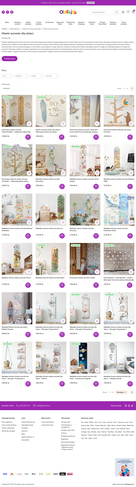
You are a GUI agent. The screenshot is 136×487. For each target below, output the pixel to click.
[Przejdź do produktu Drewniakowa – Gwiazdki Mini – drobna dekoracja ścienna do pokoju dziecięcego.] (119, 259)
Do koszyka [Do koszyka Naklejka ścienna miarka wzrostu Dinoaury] (97, 235)
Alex (99, 432)
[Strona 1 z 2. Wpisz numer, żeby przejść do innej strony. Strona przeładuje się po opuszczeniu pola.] (124, 88)
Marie (87, 422)
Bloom (114, 425)
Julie (95, 422)
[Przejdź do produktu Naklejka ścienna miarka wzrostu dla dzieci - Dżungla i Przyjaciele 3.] (119, 308)
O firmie (64, 433)
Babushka (130, 425)
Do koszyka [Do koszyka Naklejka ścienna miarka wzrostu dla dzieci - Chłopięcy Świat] (131, 383)
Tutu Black (118, 432)
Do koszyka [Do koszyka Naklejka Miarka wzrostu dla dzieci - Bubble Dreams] (29, 334)
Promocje (25, 428)
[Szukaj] (116, 12)
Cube (104, 422)
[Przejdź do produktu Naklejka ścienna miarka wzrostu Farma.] (17, 259)
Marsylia (103, 425)
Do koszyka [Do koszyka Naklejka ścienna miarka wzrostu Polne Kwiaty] (97, 186)
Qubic (90, 438)
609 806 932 (24, 406)
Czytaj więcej (9, 58)
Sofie (126, 435)
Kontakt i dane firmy (68, 430)
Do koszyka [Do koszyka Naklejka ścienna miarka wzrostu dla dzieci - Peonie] (63, 383)
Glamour (84, 435)
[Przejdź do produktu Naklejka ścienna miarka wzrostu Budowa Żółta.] (119, 160)
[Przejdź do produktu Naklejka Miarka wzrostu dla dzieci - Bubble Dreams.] (17, 308)
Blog (23, 434)
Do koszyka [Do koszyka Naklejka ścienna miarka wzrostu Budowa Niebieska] (29, 235)
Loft (98, 435)
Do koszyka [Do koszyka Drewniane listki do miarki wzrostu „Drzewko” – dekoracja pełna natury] (29, 186)
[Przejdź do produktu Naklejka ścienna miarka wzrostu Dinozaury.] (51, 160)
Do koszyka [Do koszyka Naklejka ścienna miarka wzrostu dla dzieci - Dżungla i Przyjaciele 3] (131, 334)
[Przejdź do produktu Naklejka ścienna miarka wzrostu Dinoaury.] (85, 210)
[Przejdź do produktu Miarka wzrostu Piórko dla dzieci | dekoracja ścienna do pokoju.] (51, 111)
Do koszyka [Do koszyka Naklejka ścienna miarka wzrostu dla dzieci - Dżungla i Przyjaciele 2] (29, 383)
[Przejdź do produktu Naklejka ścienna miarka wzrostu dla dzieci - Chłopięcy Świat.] (119, 358)
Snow (115, 422)
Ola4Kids (4, 29)
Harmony (121, 422)
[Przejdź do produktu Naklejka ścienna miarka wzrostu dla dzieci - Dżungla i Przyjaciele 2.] (17, 358)
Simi (86, 438)
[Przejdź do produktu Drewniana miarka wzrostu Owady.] (85, 259)
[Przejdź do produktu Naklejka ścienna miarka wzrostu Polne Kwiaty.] (85, 160)
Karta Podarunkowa (28, 422)
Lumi (118, 435)
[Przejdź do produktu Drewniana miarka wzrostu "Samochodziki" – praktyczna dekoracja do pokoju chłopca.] (17, 111)
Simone (104, 432)
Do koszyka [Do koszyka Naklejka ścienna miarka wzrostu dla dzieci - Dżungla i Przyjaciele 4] (97, 334)
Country (109, 422)
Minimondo (95, 429)
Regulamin (64, 439)
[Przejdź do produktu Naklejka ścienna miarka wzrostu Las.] (51, 210)
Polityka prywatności (68, 436)
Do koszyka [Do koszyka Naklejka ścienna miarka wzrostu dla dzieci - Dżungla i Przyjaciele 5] (63, 334)
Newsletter (25, 440)
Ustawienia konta (47, 425)
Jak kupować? (65, 422)
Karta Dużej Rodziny (68, 442)
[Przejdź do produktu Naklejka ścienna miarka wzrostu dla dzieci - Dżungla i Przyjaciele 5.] (51, 308)
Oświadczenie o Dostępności (66, 426)
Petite (87, 425)
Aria (82, 422)
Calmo (90, 435)
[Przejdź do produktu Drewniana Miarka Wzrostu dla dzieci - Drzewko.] (119, 111)
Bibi (133, 432)
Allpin (109, 425)
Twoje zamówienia (47, 422)
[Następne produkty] (121, 392)
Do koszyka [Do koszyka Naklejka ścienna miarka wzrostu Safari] (63, 285)
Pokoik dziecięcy (15, 29)
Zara (88, 432)
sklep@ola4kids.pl (43, 406)
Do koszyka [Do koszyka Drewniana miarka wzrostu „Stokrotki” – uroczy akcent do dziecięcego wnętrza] (97, 137)
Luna (126, 422)
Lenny (95, 438)
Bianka (119, 425)
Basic (124, 425)
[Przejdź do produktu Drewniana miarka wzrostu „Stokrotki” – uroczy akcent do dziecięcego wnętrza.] (85, 111)
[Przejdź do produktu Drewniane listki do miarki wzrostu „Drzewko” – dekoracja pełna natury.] (17, 160)
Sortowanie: (6, 84)
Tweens (83, 429)
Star (82, 438)
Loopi (117, 429)
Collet (112, 429)
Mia (109, 435)
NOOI (102, 429)
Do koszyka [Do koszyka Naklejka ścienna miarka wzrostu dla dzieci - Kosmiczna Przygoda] (97, 383)
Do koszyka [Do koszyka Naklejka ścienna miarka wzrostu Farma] (29, 285)
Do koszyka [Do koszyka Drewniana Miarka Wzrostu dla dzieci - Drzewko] (131, 137)
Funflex (107, 429)
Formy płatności (7, 422)
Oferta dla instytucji (8, 431)
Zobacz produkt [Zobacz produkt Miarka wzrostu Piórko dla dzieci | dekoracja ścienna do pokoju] (63, 137)
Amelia (113, 435)
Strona (119, 88)
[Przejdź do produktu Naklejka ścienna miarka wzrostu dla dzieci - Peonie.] (51, 358)
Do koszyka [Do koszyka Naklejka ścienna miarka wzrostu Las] (63, 235)
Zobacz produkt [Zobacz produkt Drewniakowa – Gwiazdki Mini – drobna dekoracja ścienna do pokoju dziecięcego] (131, 285)
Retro (128, 429)
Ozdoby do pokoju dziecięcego (31, 29)
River (89, 429)
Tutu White (127, 432)
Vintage (83, 432)
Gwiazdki (104, 435)
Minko (91, 422)
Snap (83, 425)
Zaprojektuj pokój (27, 425)
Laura (131, 435)
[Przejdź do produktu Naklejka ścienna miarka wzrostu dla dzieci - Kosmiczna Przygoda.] (85, 358)
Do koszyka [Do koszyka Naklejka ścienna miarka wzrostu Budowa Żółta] (131, 186)
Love (99, 422)
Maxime (94, 432)
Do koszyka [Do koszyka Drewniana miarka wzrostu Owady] (97, 285)
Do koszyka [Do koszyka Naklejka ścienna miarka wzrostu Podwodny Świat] (131, 235)
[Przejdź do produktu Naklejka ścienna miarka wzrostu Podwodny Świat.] (119, 210)
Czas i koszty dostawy (9, 425)
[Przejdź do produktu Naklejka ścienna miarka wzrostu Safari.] (51, 259)
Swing (97, 425)
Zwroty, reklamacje (8, 428)
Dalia (95, 435)
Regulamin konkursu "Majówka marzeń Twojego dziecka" (68, 447)
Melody (122, 429)
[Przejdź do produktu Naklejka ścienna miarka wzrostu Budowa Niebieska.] (17, 210)
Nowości (24, 431)
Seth (122, 435)
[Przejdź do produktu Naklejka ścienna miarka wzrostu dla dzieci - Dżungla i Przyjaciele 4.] (85, 308)
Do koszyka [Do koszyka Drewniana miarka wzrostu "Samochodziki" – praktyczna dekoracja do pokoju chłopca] (29, 137)
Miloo (92, 425)
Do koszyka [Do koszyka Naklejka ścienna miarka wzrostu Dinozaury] (63, 186)
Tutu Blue (110, 432)
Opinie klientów (27, 437)
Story (131, 422)
